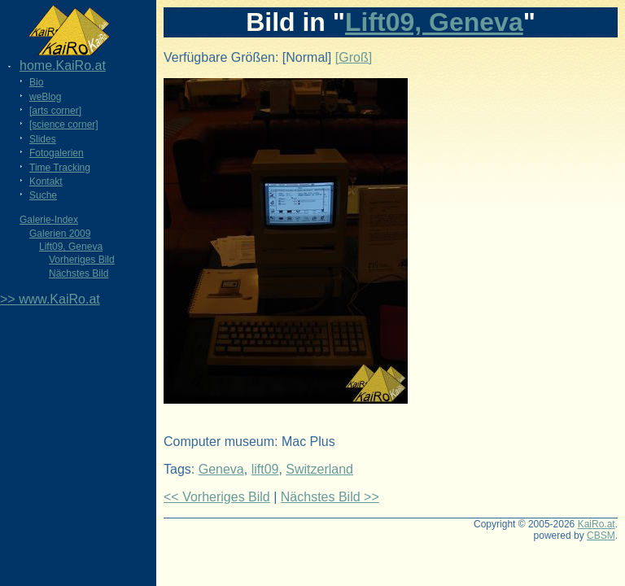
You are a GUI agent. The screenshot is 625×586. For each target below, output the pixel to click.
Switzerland (319, 469)
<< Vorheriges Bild (217, 497)
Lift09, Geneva (71, 246)
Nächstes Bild (78, 273)
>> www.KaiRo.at (50, 299)
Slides (42, 139)
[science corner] (63, 124)
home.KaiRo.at (63, 65)
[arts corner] (55, 110)
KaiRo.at (596, 524)
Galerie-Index (49, 219)
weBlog (45, 97)
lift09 (265, 469)
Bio (36, 82)
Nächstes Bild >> (330, 497)
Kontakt (46, 181)
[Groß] (353, 57)
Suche (43, 195)
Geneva (221, 469)
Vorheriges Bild (82, 259)
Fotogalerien (56, 153)
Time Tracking (59, 167)
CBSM (601, 535)
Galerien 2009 (59, 233)
